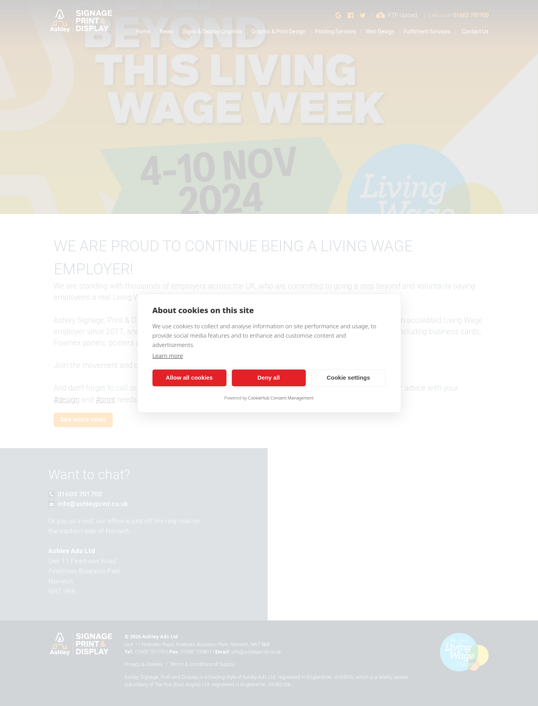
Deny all (269, 377)
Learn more (167, 355)
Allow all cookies (189, 377)
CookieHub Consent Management (281, 398)
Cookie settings (348, 377)
